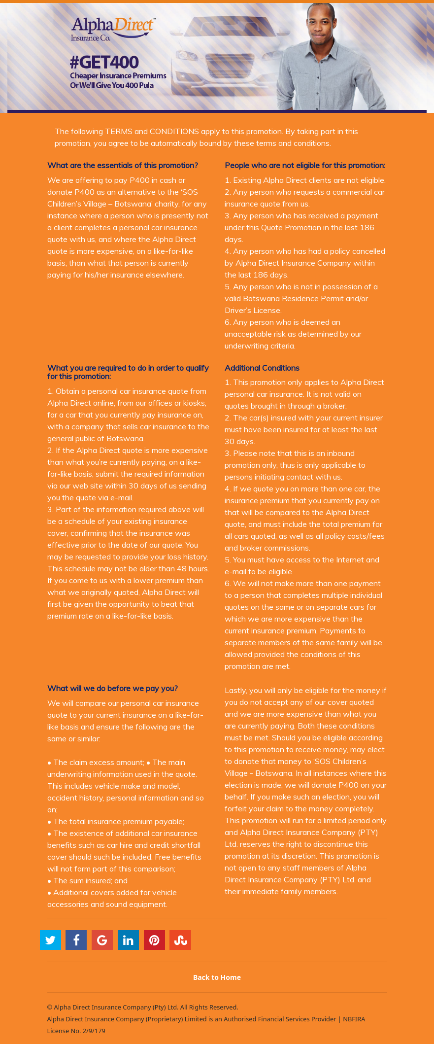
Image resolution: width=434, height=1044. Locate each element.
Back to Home (217, 977)
